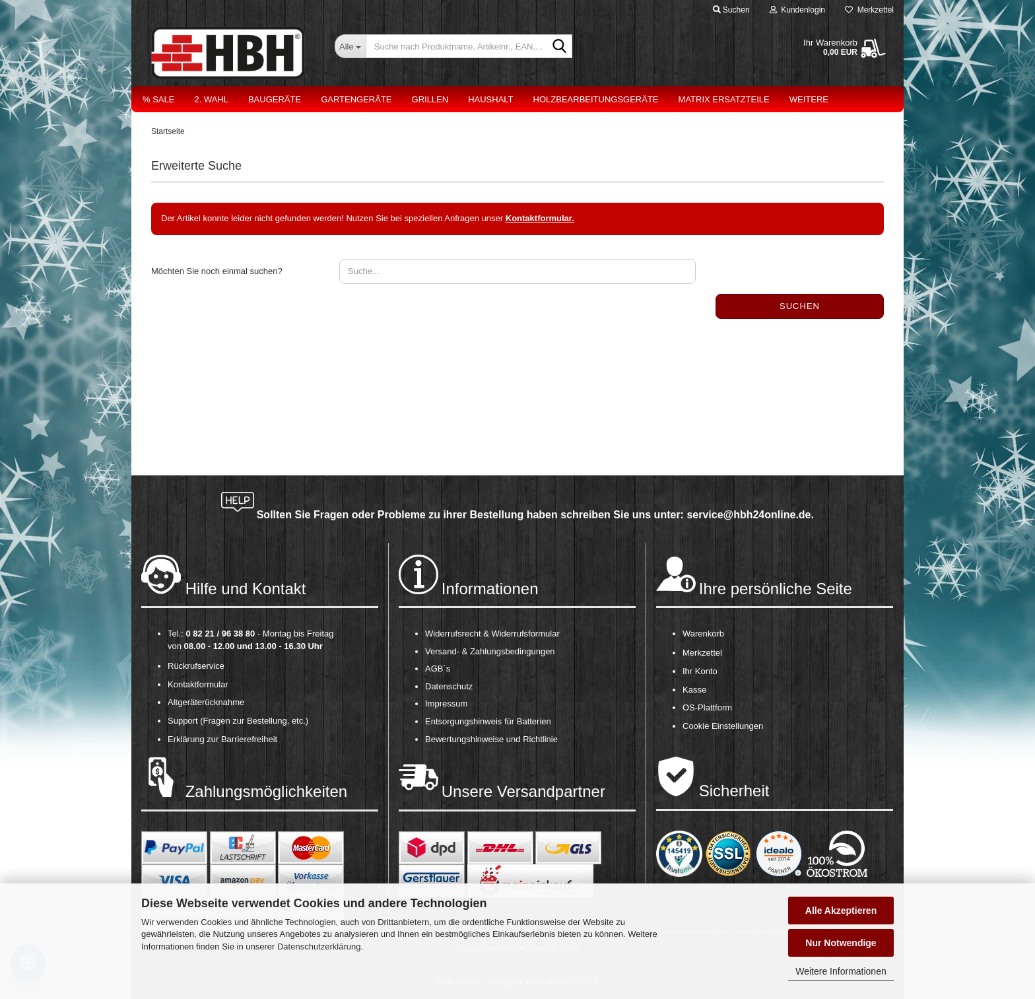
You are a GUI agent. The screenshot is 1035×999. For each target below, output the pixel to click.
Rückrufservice (196, 666)
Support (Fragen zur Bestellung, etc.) (238, 721)
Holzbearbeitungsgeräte (596, 99)
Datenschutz (449, 686)
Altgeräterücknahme (206, 702)
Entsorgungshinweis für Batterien (488, 721)
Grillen (430, 99)
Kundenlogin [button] (797, 10)
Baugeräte (274, 99)
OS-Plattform (707, 707)
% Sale (158, 99)
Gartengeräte (356, 99)
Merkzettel (869, 10)
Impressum (446, 703)
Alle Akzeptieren (841, 910)
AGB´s (437, 668)
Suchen (800, 306)
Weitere (808, 99)
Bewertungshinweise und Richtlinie (491, 739)
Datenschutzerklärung (318, 946)
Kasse (694, 690)
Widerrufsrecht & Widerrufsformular (492, 633)
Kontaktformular (198, 684)
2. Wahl (211, 99)
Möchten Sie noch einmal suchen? (217, 271)
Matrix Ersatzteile (724, 99)
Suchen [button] (731, 10)
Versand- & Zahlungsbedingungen (490, 651)
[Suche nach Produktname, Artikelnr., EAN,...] (350, 46)
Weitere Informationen (840, 971)
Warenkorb (703, 633)
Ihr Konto (700, 671)
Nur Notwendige (840, 943)
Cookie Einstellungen (723, 726)
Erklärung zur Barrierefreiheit (222, 739)
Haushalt (490, 99)
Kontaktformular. (540, 218)
